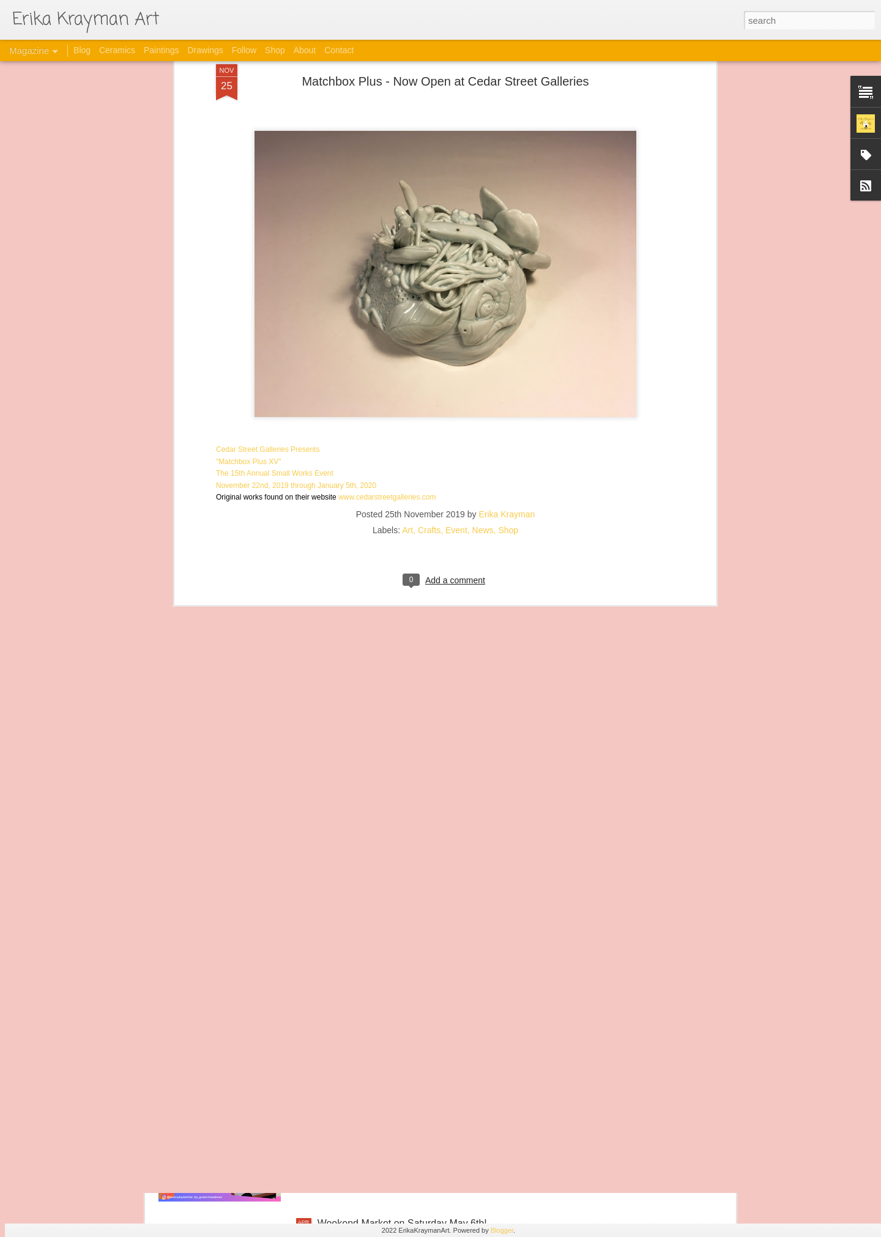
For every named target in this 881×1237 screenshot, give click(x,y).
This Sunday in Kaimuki (369, 1084)
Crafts (429, 396)
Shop (508, 396)
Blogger (502, 1230)
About (305, 50)
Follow (244, 50)
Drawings (205, 50)
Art (407, 396)
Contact (339, 50)
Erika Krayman (507, 380)
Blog (82, 50)
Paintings (161, 50)
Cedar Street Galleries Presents (267, 315)
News (483, 396)
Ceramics (117, 50)
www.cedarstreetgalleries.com (387, 363)
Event (456, 396)
